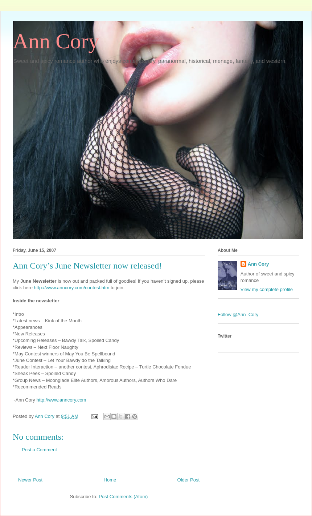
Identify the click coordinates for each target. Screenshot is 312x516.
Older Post (188, 480)
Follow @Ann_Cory (238, 314)
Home (110, 480)
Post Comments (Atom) (123, 496)
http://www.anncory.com (61, 400)
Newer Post (30, 480)
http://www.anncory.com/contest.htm (72, 287)
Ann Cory (56, 41)
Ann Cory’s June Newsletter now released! (87, 265)
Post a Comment (39, 449)
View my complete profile (267, 289)
